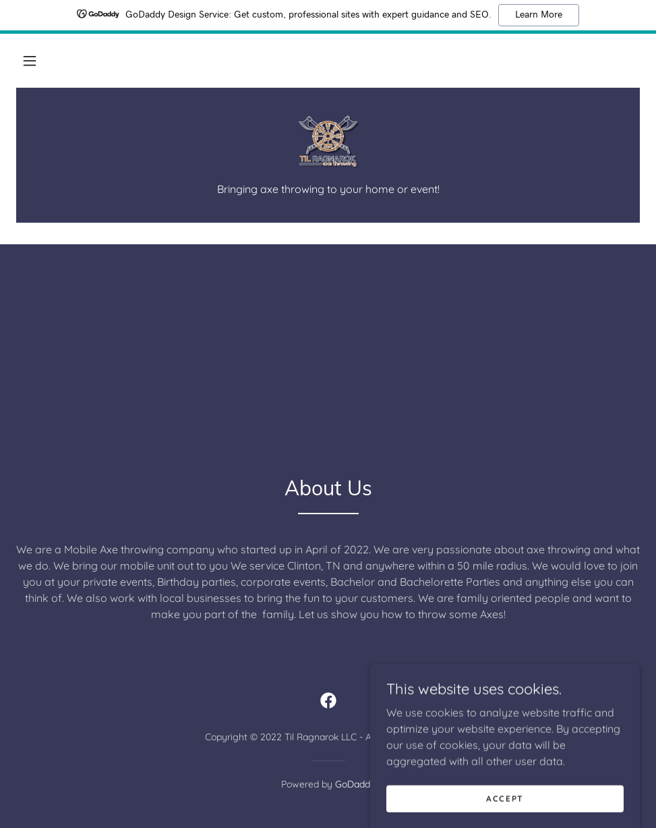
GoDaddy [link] (355, 784)
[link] (328, 142)
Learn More (538, 15)
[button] (29, 60)
